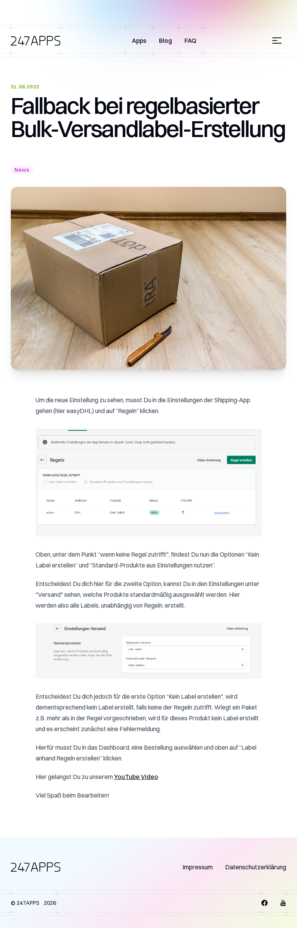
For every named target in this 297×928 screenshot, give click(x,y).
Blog (165, 40)
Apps (139, 40)
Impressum (198, 867)
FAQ (190, 40)
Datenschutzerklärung (255, 867)
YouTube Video (136, 777)
